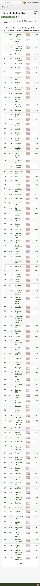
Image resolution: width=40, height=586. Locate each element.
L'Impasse (17, 437)
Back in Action (19, 428)
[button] (31, 25)
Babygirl (17, 270)
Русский (5, 7)
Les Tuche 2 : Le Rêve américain (18, 534)
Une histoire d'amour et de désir (18, 342)
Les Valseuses (19, 507)
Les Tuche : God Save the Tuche (18, 155)
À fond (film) (18, 63)
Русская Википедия (31, 2)
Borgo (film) (18, 110)
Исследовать (17, 2)
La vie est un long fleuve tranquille (18, 292)
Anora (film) (18, 503)
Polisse (17, 453)
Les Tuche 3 (18, 119)
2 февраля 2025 (29, 28)
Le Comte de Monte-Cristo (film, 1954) (18, 422)
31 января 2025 (10, 28)
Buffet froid (18, 229)
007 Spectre (18, 441)
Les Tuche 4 (18, 185)
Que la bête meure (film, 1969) (18, 235)
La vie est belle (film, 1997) (18, 41)
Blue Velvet (18, 406)
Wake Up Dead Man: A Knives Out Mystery (19, 552)
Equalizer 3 (18, 473)
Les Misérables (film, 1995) (18, 448)
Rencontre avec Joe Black (18, 99)
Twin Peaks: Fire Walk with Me (18, 374)
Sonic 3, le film (19, 176)
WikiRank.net (36, 11)
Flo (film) (17, 129)
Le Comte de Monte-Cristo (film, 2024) (18, 48)
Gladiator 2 (18, 266)
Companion (18, 144)
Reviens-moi (18, 194)
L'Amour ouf (18, 358)
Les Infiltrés (18, 488)
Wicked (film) (18, 368)
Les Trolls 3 (18, 336)
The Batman (18, 256)
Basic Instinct (18, 93)
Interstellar (18, 307)
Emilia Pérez (18, 54)
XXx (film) (17, 67)
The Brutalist (18, 198)
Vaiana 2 (17, 180)
